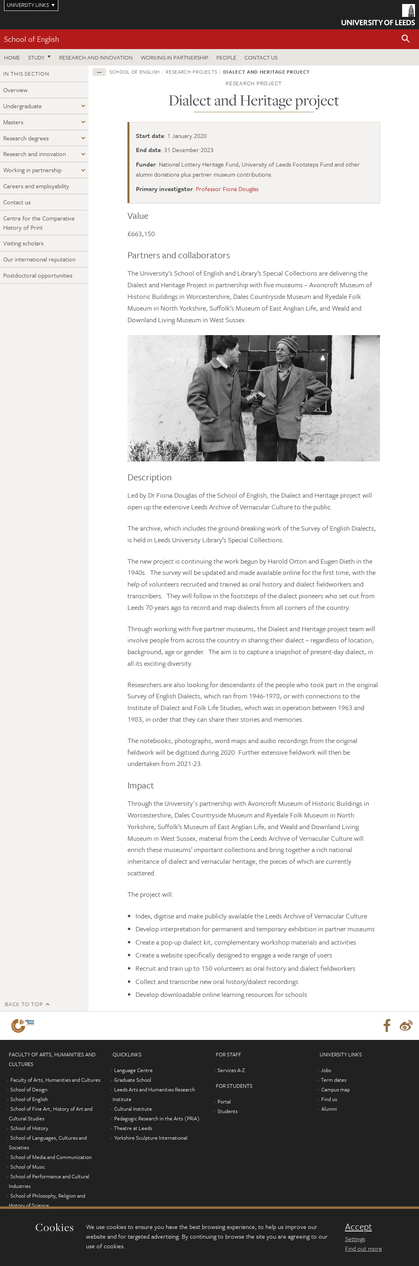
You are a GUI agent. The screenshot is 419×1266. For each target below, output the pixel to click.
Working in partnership (174, 57)
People (226, 57)
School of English (31, 38)
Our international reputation (39, 259)
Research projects (191, 71)
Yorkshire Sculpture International (150, 1138)
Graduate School (132, 1080)
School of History (29, 1128)
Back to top (24, 1004)
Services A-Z (231, 1070)
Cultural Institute (133, 1109)
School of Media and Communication (51, 1157)
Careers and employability (36, 185)
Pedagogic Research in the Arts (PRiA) (157, 1118)
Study (36, 57)
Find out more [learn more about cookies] (363, 1248)
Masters (13, 121)
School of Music (27, 1167)
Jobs (326, 1070)
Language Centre (133, 1070)
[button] (405, 39)
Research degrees (26, 138)
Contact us (260, 57)
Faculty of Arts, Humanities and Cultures (55, 1080)
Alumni (329, 1109)
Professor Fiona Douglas (227, 188)
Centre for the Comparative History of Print (39, 223)
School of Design (28, 1089)
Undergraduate (22, 105)
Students (228, 1111)
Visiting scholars (23, 243)
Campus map (335, 1089)
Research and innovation (96, 57)
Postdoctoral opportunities (37, 275)
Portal (224, 1101)
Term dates (333, 1080)
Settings (355, 1238)
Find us (329, 1099)
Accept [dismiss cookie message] (358, 1226)
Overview (15, 89)
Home (12, 57)
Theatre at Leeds (133, 1128)
